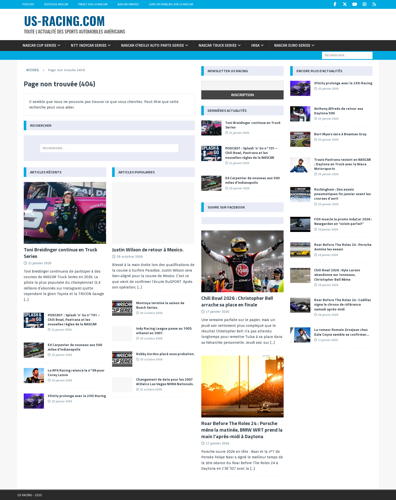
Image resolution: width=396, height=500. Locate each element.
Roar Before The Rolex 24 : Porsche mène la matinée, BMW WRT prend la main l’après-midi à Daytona (242, 429)
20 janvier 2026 (62, 355)
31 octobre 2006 (151, 389)
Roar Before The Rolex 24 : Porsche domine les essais (343, 247)
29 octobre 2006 (130, 256)
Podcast (28, 4)
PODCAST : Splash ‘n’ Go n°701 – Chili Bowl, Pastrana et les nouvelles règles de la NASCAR (74, 319)
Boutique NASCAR (56, 4)
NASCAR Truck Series (217, 45)
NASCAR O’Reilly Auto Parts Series (152, 45)
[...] (26, 300)
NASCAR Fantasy (128, 4)
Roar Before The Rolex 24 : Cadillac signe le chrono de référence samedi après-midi (342, 304)
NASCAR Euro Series (292, 45)
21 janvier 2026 (40, 263)
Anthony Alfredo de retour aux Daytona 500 (338, 111)
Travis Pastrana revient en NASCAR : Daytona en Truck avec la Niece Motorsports (342, 164)
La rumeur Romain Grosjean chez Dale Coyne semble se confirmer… (341, 332)
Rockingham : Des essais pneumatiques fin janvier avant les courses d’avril (342, 194)
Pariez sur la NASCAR (93, 4)
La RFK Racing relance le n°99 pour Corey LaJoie (76, 372)
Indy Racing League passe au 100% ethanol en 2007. (164, 330)
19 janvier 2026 (328, 229)
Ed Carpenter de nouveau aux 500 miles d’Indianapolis (75, 347)
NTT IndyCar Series (88, 45)
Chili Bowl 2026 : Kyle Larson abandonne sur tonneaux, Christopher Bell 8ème (337, 274)
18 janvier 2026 (328, 285)
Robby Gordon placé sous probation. (165, 353)
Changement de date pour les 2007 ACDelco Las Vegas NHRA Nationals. (165, 381)
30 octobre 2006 (151, 313)
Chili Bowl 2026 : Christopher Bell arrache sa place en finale (237, 301)
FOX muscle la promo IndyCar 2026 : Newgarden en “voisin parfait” (343, 221)
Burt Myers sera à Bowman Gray (340, 134)
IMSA (255, 45)
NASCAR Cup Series (39, 45)
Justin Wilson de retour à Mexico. (148, 249)
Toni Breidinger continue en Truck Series (60, 253)
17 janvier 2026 (217, 311)
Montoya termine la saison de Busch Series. (160, 305)
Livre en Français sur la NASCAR (171, 4)
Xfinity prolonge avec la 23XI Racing (77, 395)
